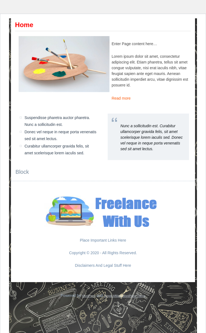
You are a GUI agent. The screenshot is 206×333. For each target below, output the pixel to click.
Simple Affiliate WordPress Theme (124, 295)
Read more (120, 98)
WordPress (88, 295)
